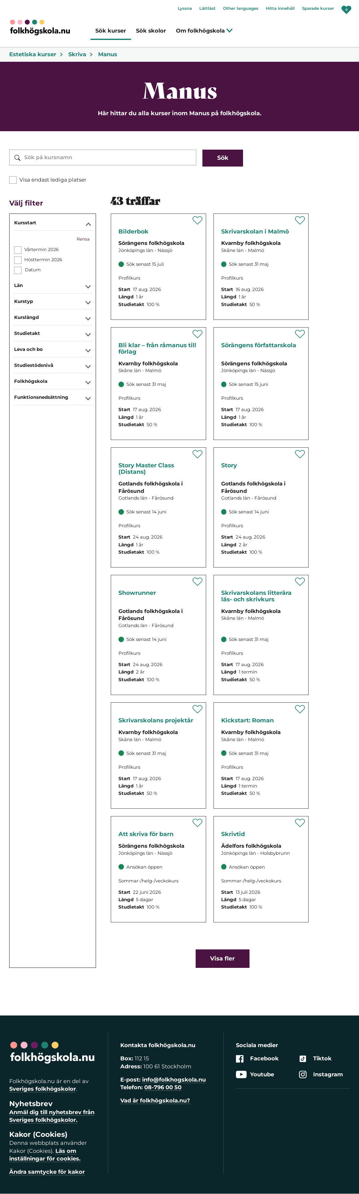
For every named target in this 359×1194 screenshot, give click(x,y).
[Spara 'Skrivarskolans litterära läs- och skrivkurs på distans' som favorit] (300, 582)
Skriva (80, 54)
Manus (107, 54)
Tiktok (315, 1059)
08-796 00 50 (162, 1087)
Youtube (255, 1074)
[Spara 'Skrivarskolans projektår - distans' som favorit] (198, 709)
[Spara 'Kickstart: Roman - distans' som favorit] (300, 709)
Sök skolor (151, 30)
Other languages (240, 8)
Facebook (257, 1059)
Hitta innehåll (280, 8)
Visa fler (222, 958)
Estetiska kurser (36, 54)
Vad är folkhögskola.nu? (155, 1100)
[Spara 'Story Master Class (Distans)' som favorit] (198, 454)
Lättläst (207, 8)
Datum (32, 270)
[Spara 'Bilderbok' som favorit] (198, 220)
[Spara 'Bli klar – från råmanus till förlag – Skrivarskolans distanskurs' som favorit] (198, 334)
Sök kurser (110, 30)
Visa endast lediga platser (52, 180)
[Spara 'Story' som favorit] (300, 454)
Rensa (83, 239)
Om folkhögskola (204, 30)
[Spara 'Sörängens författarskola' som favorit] (300, 334)
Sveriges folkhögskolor (42, 1089)
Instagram (321, 1074)
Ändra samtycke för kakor (47, 1171)
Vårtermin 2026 (41, 249)
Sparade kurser (318, 8)
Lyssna (185, 8)
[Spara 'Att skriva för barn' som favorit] (198, 823)
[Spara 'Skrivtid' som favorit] (300, 823)
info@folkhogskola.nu (174, 1079)
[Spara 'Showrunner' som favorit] (198, 582)
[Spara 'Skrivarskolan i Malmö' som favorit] (300, 220)
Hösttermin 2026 (43, 259)
